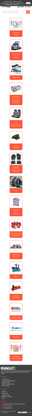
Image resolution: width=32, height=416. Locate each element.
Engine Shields (16, 146)
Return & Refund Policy (7, 384)
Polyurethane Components (16, 234)
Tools (16, 276)
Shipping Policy (5, 382)
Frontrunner (16, 317)
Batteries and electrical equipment (16, 99)
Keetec (16, 337)
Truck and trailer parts (16, 56)
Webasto (16, 77)
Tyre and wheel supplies (16, 212)
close (28, 3)
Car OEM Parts (16, 33)
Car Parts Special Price (16, 357)
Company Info (5, 395)
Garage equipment (16, 297)
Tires (16, 190)
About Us (4, 391)
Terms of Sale (5, 385)
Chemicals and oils (16, 256)
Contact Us (4, 393)
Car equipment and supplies (16, 124)
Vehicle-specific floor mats (16, 169)
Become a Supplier (6, 396)
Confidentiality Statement (8, 380)
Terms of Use (5, 379)
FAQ (2, 398)
